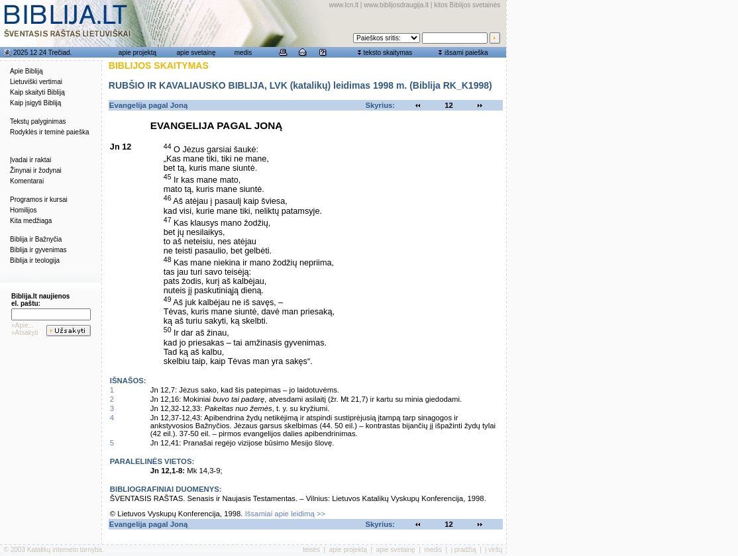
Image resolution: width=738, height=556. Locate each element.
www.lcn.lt (343, 5)
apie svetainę (196, 52)
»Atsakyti (24, 332)
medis (243, 52)
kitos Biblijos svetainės (467, 5)
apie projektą (137, 52)
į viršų (493, 549)
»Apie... (22, 325)
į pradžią (463, 549)
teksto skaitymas (387, 52)
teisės (311, 549)
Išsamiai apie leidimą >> (285, 514)
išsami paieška (466, 52)
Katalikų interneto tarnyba (64, 549)
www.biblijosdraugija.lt (396, 5)
